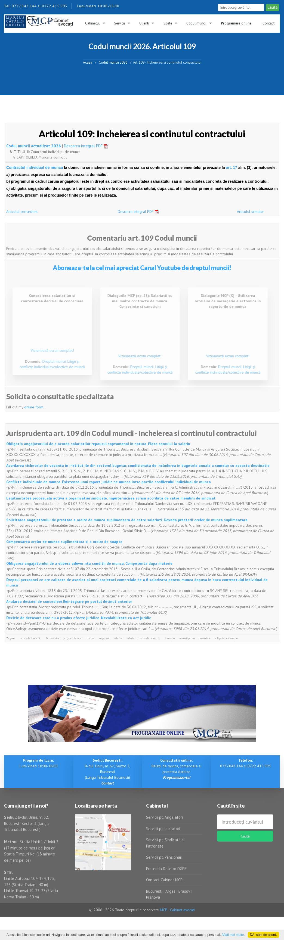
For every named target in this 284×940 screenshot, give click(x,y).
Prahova (153, 897)
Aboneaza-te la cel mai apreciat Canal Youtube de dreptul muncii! (142, 267)
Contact (268, 23)
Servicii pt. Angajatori (164, 817)
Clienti (144, 23)
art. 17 (231, 167)
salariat (118, 638)
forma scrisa (52, 638)
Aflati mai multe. (233, 935)
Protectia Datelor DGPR (166, 868)
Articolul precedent (22, 211)
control (90, 638)
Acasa (87, 62)
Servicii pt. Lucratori (163, 828)
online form (33, 407)
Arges (170, 891)
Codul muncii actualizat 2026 (33, 145)
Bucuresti (154, 891)
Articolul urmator (250, 211)
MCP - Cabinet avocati (177, 909)
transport (170, 638)
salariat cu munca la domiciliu (143, 638)
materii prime (187, 638)
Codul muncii (196, 23)
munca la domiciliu (30, 638)
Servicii (119, 23)
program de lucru (72, 638)
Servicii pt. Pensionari (164, 857)
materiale (204, 638)
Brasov (184, 891)
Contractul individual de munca (35, 167)
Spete (167, 23)
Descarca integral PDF (88, 145)
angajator (104, 638)
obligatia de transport (226, 638)
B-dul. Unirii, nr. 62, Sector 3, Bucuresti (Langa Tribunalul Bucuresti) (107, 772)
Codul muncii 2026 (113, 62)
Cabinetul (92, 23)
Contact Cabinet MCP (164, 879)
